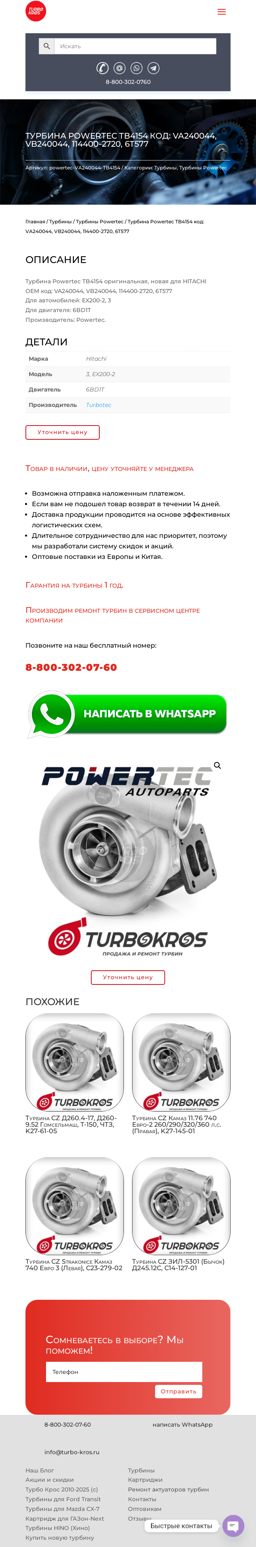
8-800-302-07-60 (71, 667)
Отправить (179, 1391)
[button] (217, 765)
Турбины (165, 168)
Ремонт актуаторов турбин (168, 1489)
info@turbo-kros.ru (71, 1452)
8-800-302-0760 (128, 82)
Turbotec (98, 405)
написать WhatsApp (183, 1424)
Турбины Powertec (203, 168)
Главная (35, 221)
